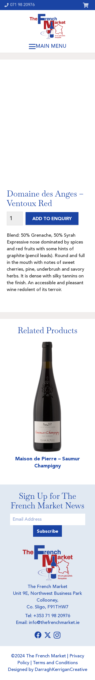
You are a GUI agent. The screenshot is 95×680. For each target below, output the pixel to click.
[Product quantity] (15, 218)
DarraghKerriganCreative (61, 669)
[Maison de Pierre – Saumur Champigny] (47, 396)
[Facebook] (38, 635)
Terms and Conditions (55, 663)
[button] (47, 46)
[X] (47, 635)
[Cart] (85, 5)
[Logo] (47, 26)
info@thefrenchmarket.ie (54, 622)
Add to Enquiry (52, 218)
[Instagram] (57, 635)
